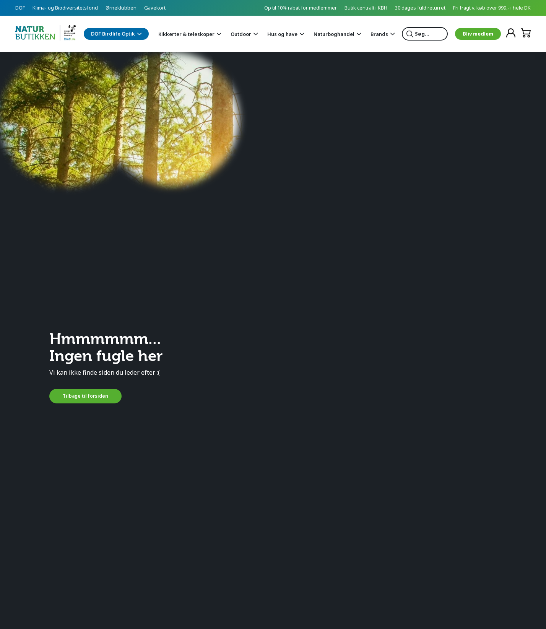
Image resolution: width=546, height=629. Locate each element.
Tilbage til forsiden (85, 396)
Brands (379, 34)
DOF (20, 7)
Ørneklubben (121, 7)
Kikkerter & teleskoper (186, 34)
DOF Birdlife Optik (113, 33)
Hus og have (282, 34)
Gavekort (155, 7)
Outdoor (241, 34)
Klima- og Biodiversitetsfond (65, 7)
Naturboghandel (334, 34)
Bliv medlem (478, 33)
